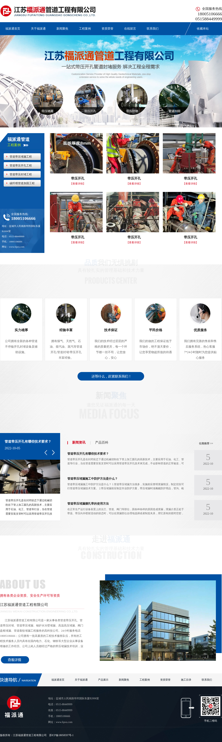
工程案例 (85, 28)
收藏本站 (200, 28)
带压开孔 (77, 178)
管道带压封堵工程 (21, 174)
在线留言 (130, 28)
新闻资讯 (78, 442)
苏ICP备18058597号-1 (61, 735)
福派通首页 (12, 28)
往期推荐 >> (206, 443)
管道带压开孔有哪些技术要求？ (28, 441)
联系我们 (153, 28)
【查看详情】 (77, 183)
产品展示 (103, 679)
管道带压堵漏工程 (21, 156)
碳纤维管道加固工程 (22, 183)
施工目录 (186, 679)
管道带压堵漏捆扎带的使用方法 (88, 503)
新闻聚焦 (62, 28)
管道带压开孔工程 (21, 165)
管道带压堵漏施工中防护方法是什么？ (92, 478)
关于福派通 (38, 28)
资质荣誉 (107, 28)
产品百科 (101, 442)
